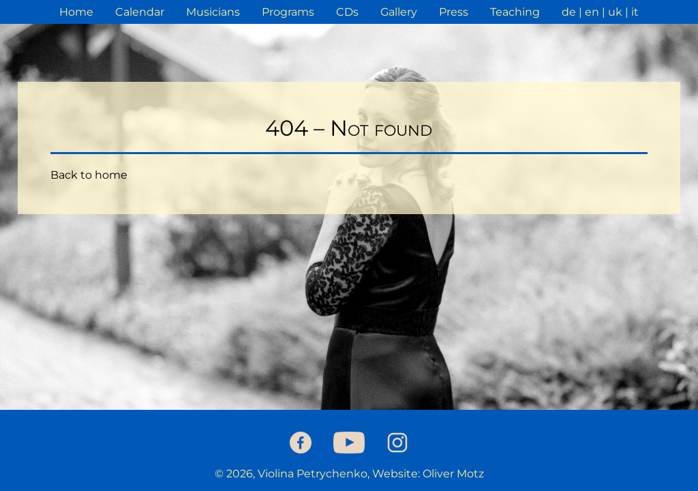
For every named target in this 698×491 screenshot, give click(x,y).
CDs (347, 11)
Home (76, 11)
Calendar (139, 11)
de (569, 11)
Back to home (88, 174)
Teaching (515, 11)
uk (615, 11)
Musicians (213, 11)
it (635, 11)
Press (453, 11)
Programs (288, 11)
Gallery (398, 11)
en (592, 11)
